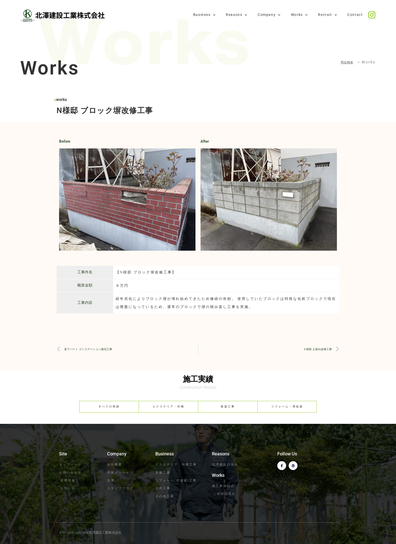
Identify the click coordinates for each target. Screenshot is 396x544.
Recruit (327, 15)
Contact (355, 15)
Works (299, 15)
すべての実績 (109, 406)
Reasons (236, 15)
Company (269, 15)
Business (204, 15)
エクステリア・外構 (168, 406)
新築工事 (228, 406)
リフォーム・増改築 (287, 406)
